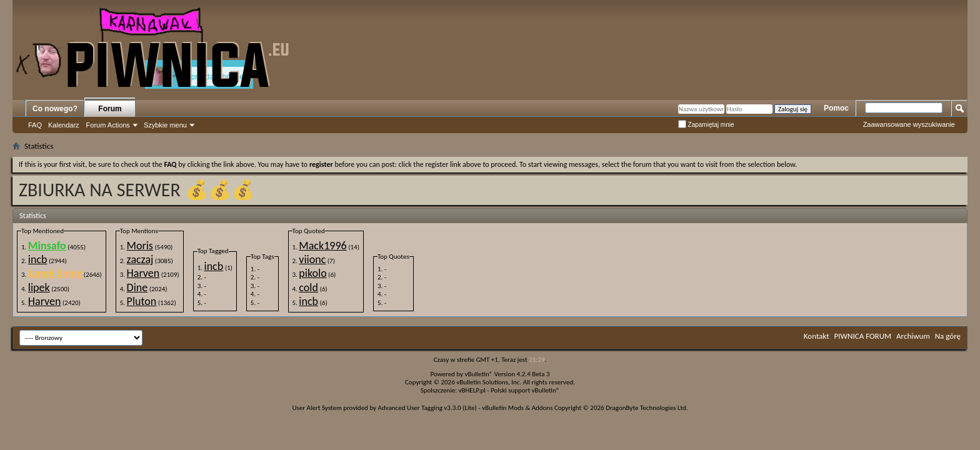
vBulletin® (479, 374)
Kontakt (816, 336)
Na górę (948, 336)
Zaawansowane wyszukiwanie (909, 124)
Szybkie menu (165, 125)
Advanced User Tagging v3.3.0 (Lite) (427, 408)
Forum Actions (108, 125)
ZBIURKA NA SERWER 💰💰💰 (136, 189)
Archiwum (913, 336)
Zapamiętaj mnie (706, 124)
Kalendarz (63, 125)
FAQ (35, 125)
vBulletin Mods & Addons (517, 408)
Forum (109, 108)
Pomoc (836, 108)
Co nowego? (55, 108)
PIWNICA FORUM (863, 336)
